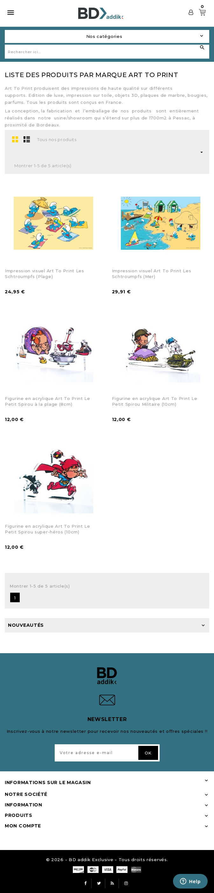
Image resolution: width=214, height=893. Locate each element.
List (27, 139)
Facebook (85, 883)
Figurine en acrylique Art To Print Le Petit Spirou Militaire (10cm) (154, 401)
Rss (112, 883)
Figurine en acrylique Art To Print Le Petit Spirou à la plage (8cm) (47, 401)
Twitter (99, 883)
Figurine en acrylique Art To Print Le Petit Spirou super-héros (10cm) (47, 529)
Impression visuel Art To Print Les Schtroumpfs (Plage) (44, 273)
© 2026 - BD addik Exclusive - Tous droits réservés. (107, 859)
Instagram (126, 883)
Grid (15, 139)
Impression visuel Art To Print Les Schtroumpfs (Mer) (151, 273)
